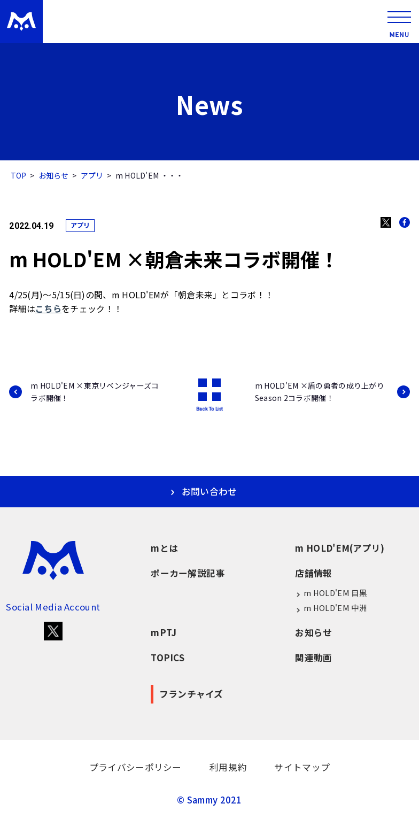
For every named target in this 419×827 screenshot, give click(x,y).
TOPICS (167, 657)
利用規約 (228, 767)
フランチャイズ (191, 693)
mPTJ (163, 632)
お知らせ (53, 175)
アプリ (92, 175)
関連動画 (313, 657)
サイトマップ (302, 767)
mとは (164, 548)
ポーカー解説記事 (187, 573)
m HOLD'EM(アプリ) (339, 548)
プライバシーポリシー (135, 767)
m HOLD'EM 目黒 (331, 593)
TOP (19, 175)
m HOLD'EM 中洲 (331, 608)
